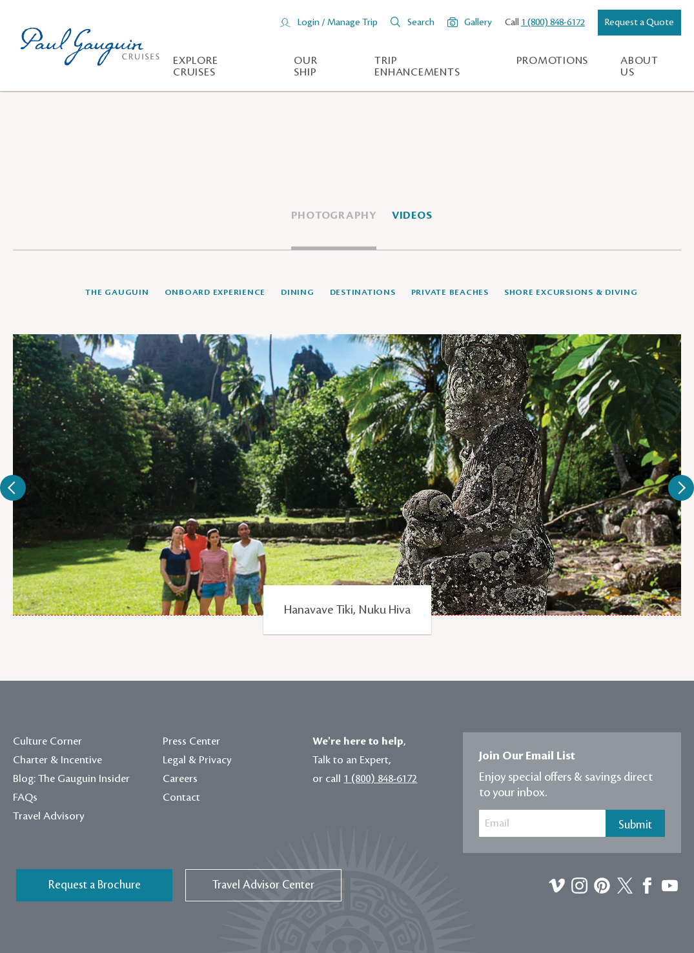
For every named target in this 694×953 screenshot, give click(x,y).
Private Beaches (450, 292)
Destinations (363, 292)
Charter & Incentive (57, 760)
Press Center (191, 741)
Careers (180, 779)
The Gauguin (116, 292)
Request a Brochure (94, 885)
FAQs (25, 797)
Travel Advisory (49, 816)
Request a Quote (639, 22)
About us (639, 66)
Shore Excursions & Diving (571, 292)
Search (420, 22)
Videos (412, 215)
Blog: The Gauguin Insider (71, 779)
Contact (181, 797)
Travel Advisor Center (263, 885)
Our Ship (305, 66)
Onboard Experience (215, 292)
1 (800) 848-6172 (553, 22)
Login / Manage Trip (337, 22)
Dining (297, 292)
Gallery (478, 22)
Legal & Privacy (197, 760)
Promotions (552, 60)
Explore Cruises (195, 66)
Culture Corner (47, 741)
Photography (333, 215)
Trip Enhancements (417, 66)
